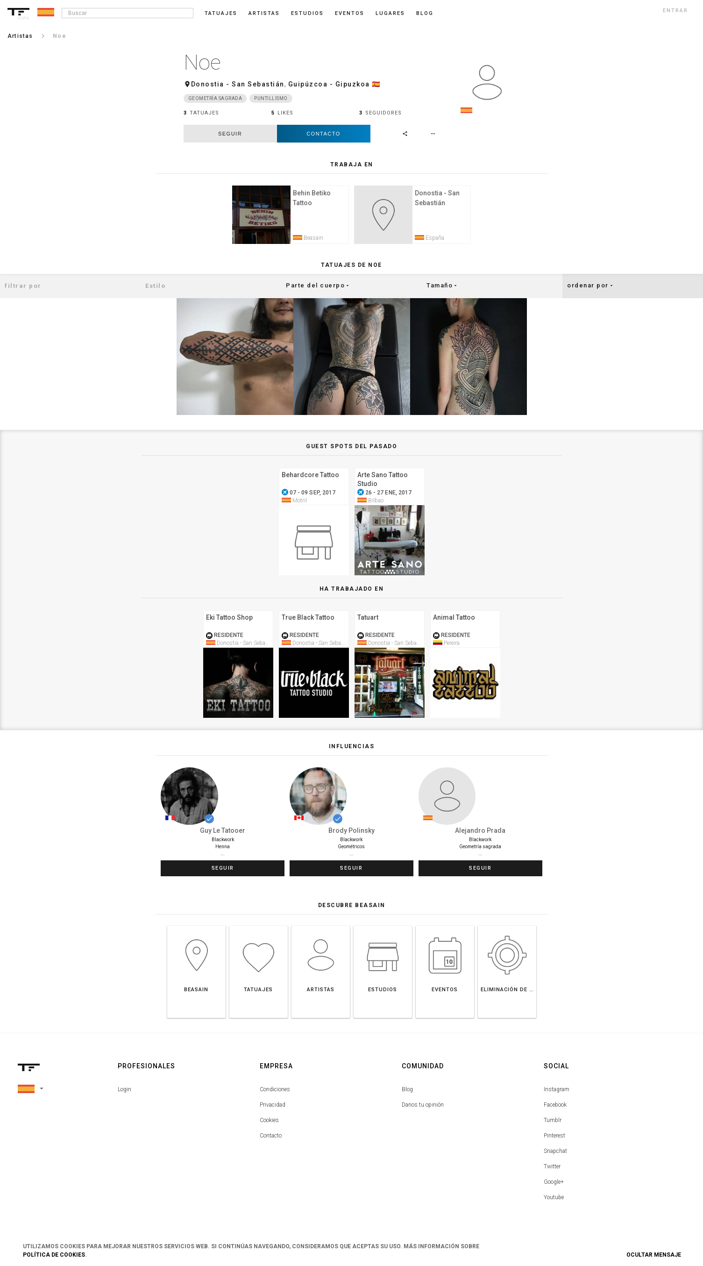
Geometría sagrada (215, 98)
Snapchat (555, 1152)
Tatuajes (221, 13)
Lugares (390, 13)
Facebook (555, 1106)
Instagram (556, 1090)
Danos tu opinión (423, 1106)
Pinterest (554, 1137)
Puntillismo (271, 98)
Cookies (269, 1121)
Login (124, 1090)
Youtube (554, 1198)
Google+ (554, 1183)
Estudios (307, 13)
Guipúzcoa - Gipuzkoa (329, 84)
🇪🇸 (376, 84)
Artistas (264, 13)
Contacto (323, 133)
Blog (407, 1090)
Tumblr (552, 1121)
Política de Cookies (54, 1255)
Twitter (552, 1168)
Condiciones (275, 1090)
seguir (230, 133)
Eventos (349, 13)
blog (424, 13)
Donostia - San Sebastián (237, 84)
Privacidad (272, 1106)
